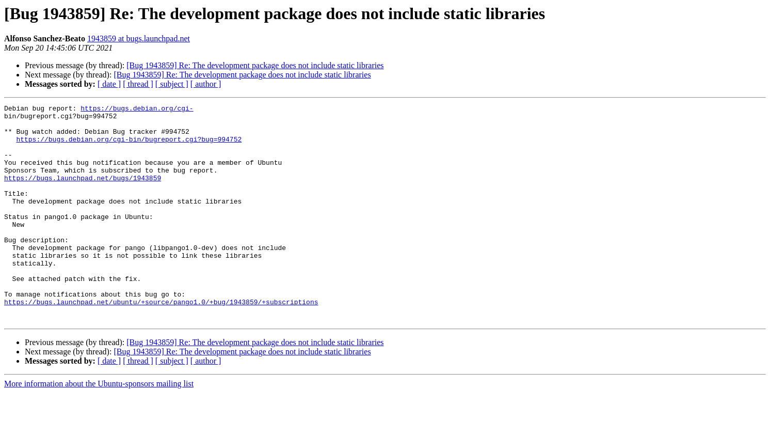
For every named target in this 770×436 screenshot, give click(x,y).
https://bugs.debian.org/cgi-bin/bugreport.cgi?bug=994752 (129, 146)
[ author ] (205, 84)
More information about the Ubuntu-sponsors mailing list (99, 427)
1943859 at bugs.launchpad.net (138, 38)
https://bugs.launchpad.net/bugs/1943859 (82, 193)
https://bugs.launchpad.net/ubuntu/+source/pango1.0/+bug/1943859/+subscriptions (161, 342)
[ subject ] (171, 84)
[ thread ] (138, 84)
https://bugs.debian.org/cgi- (137, 109)
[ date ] (109, 84)
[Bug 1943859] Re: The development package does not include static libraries (254, 65)
